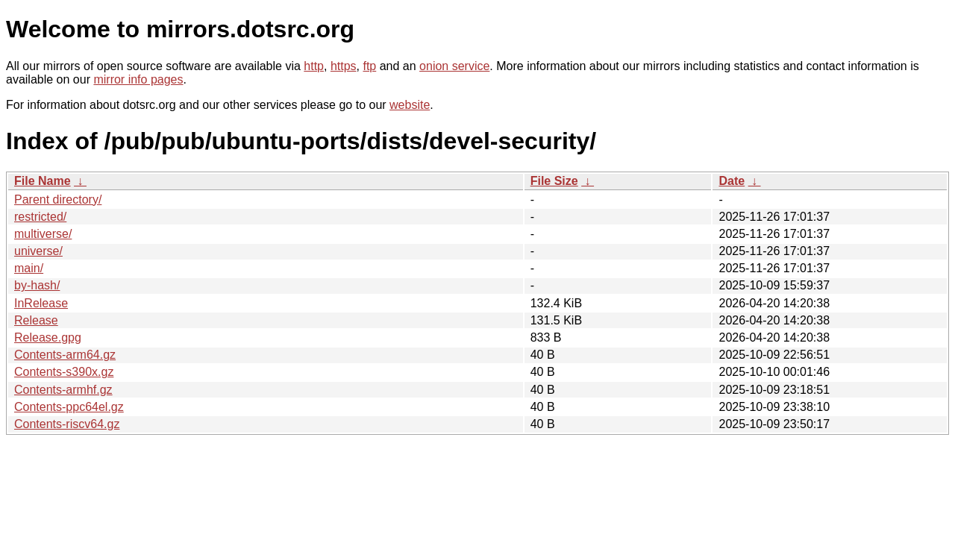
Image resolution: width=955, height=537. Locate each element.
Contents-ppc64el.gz (69, 407)
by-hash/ (37, 285)
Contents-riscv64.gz (66, 424)
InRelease (41, 303)
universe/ (38, 251)
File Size (554, 181)
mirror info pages (138, 79)
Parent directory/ (57, 199)
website (409, 104)
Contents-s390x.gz (63, 371)
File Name (42, 181)
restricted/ (40, 216)
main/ (28, 268)
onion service (454, 66)
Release (36, 320)
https (344, 66)
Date (731, 181)
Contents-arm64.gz (65, 354)
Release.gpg (47, 337)
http (314, 66)
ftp (369, 66)
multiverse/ (43, 233)
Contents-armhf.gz (63, 389)
